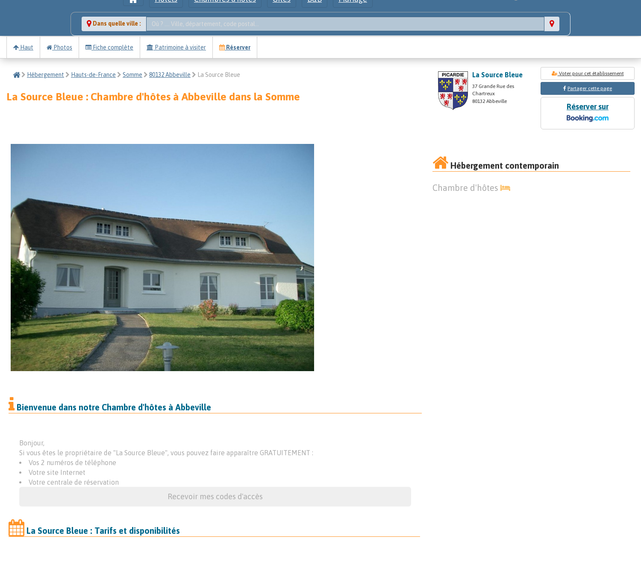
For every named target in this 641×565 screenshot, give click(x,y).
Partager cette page (589, 88)
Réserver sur (587, 113)
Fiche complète (109, 47)
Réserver (234, 47)
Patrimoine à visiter (176, 47)
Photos (59, 47)
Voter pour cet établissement (588, 73)
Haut (23, 47)
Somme (132, 74)
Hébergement (45, 74)
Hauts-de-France (93, 74)
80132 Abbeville (170, 74)
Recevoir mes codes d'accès (215, 496)
